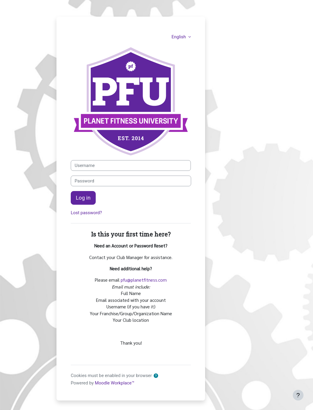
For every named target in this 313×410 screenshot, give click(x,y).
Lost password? (86, 212)
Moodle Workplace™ (114, 383)
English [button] (179, 37)
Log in (83, 198)
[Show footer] (298, 395)
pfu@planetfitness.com (144, 280)
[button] (156, 375)
